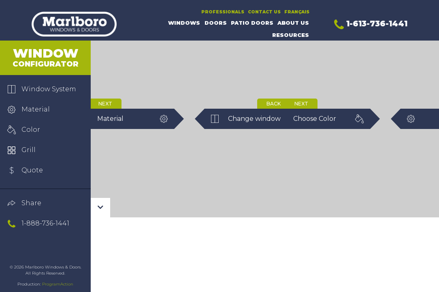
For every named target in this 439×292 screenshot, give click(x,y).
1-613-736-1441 (370, 23)
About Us (293, 23)
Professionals (222, 12)
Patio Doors (252, 23)
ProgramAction (57, 284)
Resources (290, 35)
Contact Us (264, 12)
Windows (184, 23)
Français (296, 12)
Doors (216, 23)
